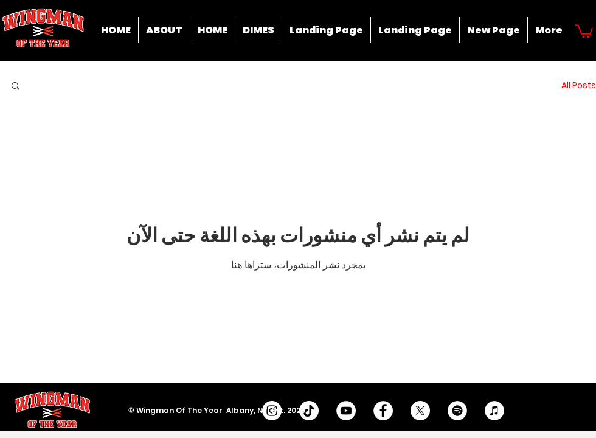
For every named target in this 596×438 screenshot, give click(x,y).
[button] (584, 30)
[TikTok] (309, 410)
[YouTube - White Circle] (346, 410)
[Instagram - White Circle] (272, 410)
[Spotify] (457, 410)
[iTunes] (494, 410)
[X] (420, 410)
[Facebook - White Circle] (383, 410)
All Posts (578, 85)
